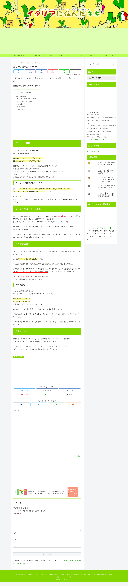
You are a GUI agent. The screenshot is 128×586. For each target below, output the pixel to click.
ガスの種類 (22, 107)
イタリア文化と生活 (29, 578)
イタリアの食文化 (75, 578)
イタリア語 (85, 578)
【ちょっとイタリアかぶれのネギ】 (99, 228)
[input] (101, 64)
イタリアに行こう (41, 578)
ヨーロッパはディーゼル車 (25, 102)
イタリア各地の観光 (63, 578)
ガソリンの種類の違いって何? (28, 99)
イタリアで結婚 (102, 578)
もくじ (24, 92)
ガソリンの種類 (22, 96)
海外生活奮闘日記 (17, 578)
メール (15, 543)
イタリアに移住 (52, 578)
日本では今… (21, 110)
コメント (17, 514)
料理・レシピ (92, 578)
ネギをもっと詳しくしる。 (96, 139)
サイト (15, 550)
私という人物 (112, 578)
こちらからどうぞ (93, 151)
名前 (14, 536)
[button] (75, 71)
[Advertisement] (64, 41)
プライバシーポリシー (64, 580)
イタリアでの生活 (18, 357)
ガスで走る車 (21, 104)
